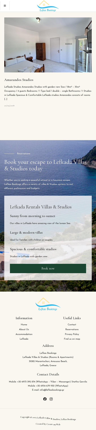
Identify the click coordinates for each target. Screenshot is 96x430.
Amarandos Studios (18, 79)
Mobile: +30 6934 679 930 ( (42, 386)
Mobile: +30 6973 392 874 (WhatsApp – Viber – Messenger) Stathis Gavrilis (48, 382)
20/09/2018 (9, 105)
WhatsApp (61, 386)
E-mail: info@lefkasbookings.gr (48, 390)
